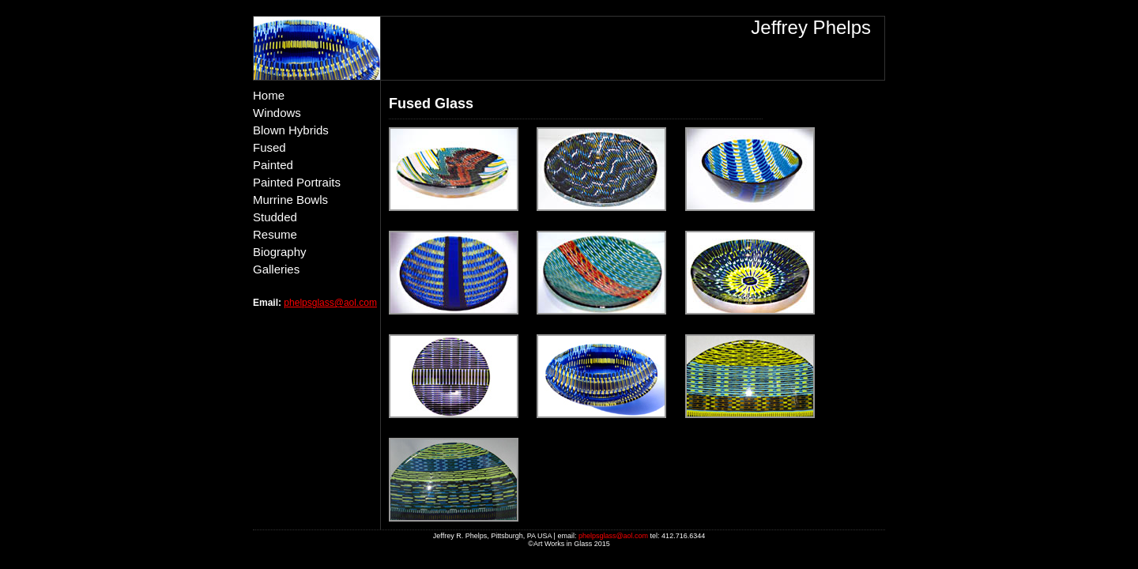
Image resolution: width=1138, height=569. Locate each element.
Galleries (276, 269)
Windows (277, 112)
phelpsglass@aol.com (330, 302)
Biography (280, 251)
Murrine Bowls (290, 199)
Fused (269, 147)
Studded (275, 217)
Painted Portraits (297, 182)
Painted (273, 164)
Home (268, 95)
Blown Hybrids (291, 130)
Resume (275, 234)
